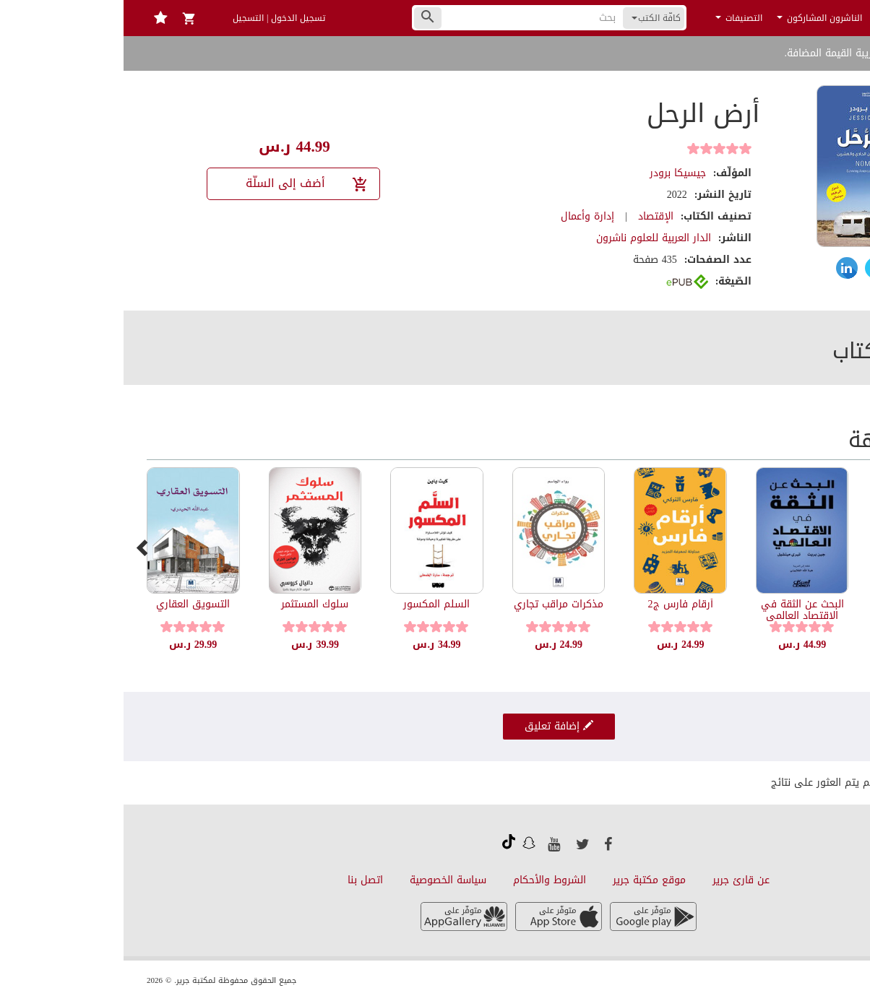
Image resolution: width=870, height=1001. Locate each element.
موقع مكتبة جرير (525, 880)
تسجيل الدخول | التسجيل (155, 18)
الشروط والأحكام (425, 880)
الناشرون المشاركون (695, 18)
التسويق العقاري (69, 604)
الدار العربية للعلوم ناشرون (530, 238)
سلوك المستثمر (191, 604)
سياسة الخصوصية (324, 880)
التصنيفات (615, 18)
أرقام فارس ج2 (557, 604)
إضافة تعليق (435, 726)
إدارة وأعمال (464, 216)
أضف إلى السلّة (184, 183)
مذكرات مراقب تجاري (435, 604)
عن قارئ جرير (617, 880)
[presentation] (19, 547)
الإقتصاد (532, 216)
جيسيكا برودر (554, 173)
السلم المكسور (313, 604)
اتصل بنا (241, 880)
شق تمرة (800, 604)
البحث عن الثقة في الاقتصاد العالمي (678, 609)
